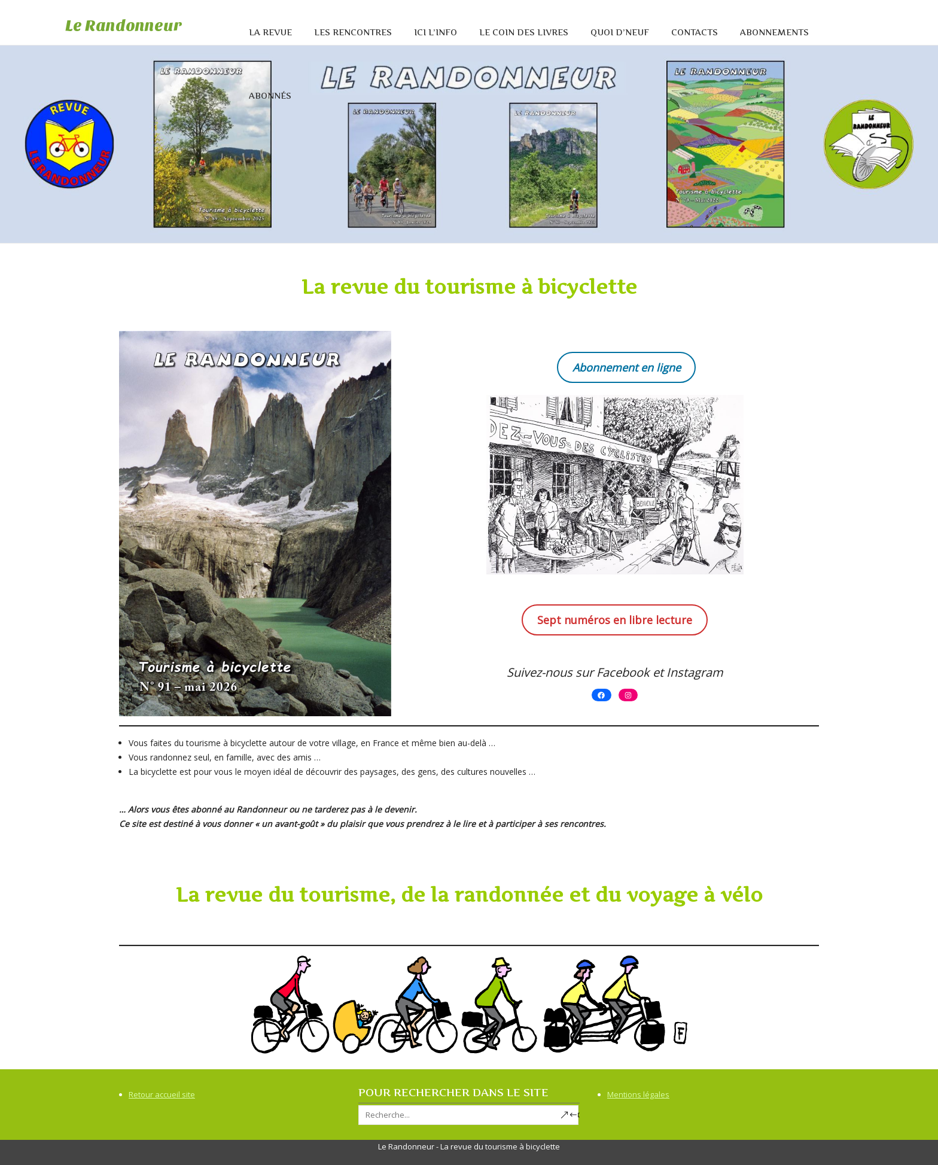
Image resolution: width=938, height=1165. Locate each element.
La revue (270, 32)
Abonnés (270, 95)
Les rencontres (353, 32)
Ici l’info (435, 32)
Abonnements (774, 32)
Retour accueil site (162, 1094)
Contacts (694, 32)
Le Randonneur (123, 25)
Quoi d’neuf (619, 32)
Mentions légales (638, 1094)
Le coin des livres (523, 32)
